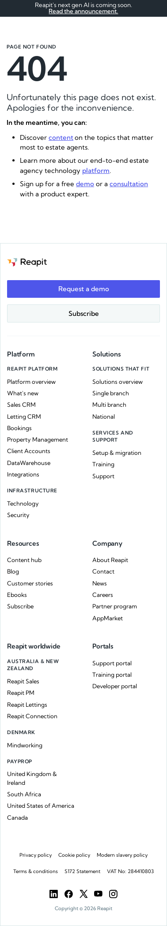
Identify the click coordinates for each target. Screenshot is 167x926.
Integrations (23, 474)
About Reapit (110, 559)
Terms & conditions (35, 871)
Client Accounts (28, 450)
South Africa (24, 794)
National (103, 416)
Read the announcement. (83, 11)
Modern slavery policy (122, 855)
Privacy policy (35, 855)
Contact (103, 571)
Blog (13, 571)
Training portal (112, 674)
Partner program (114, 606)
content (61, 137)
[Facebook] (69, 894)
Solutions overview (117, 381)
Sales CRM (21, 404)
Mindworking (24, 745)
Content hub (24, 559)
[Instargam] (113, 894)
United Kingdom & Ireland (32, 778)
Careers (102, 594)
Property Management (37, 439)
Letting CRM (24, 416)
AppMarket (107, 618)
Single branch (110, 393)
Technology (23, 503)
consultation (129, 184)
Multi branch (109, 404)
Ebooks (17, 594)
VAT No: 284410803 (130, 871)
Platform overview (31, 381)
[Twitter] (84, 894)
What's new (22, 393)
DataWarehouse (28, 462)
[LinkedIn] (53, 894)
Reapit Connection (32, 716)
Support (103, 476)
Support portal (112, 663)
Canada (17, 817)
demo (85, 184)
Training (103, 464)
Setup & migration (116, 452)
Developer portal (114, 686)
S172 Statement (82, 871)
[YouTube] (98, 894)
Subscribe (20, 606)
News (99, 583)
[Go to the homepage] (27, 262)
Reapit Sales (23, 681)
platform (96, 170)
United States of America (40, 805)
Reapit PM (20, 692)
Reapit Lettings (27, 704)
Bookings (19, 427)
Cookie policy (74, 855)
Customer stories (30, 583)
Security (18, 514)
